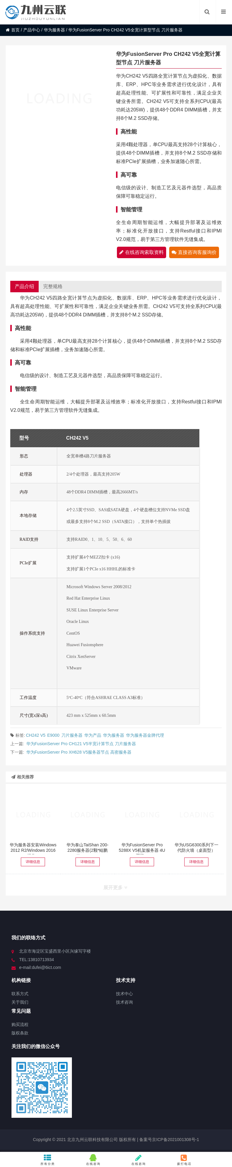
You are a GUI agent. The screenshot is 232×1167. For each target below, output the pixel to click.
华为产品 (92, 735)
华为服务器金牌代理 (145, 735)
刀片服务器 (71, 735)
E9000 (53, 735)
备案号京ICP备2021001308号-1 (168, 1139)
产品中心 (31, 29)
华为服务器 (54, 29)
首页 (13, 29)
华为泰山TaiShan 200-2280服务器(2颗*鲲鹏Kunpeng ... (87, 850)
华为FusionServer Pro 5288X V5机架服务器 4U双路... (142, 850)
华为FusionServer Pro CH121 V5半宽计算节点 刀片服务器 (81, 743)
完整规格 (53, 286)
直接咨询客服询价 (194, 252)
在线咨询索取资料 (141, 252)
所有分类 (48, 1159)
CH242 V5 (36, 735)
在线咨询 (93, 1159)
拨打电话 (184, 1159)
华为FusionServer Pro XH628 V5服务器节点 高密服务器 (79, 752)
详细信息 (33, 862)
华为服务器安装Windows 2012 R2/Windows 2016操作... (33, 850)
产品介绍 (24, 286)
